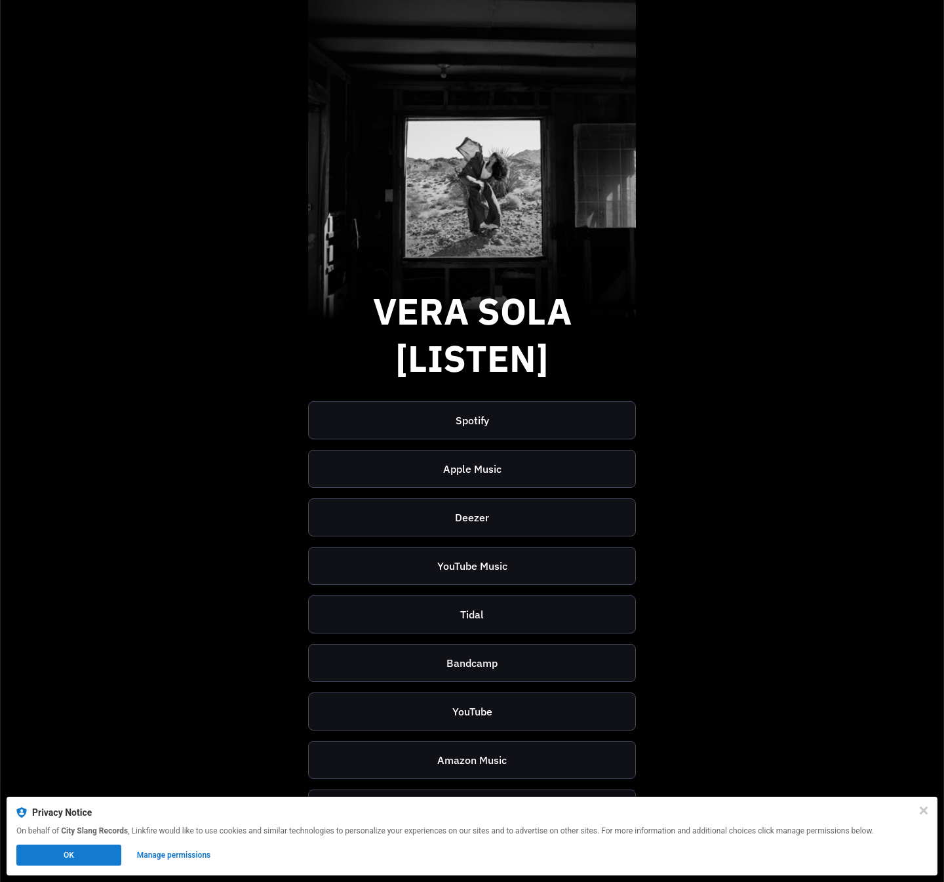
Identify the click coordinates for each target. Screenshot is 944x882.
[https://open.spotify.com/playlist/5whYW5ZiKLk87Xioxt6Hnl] (472, 420)
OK (69, 855)
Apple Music (472, 468)
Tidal (472, 614)
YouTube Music (472, 565)
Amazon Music (472, 760)
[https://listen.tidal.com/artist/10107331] (472, 614)
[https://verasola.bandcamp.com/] (472, 663)
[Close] (923, 810)
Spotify (472, 420)
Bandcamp (472, 663)
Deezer (472, 517)
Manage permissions (174, 855)
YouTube (472, 711)
